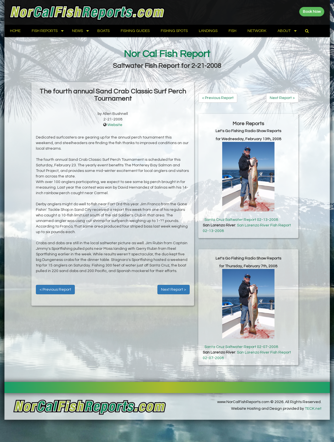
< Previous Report (55, 290)
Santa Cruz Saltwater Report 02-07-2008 (241, 347)
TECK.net (313, 409)
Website (114, 125)
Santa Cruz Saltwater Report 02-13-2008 (241, 220)
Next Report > (173, 290)
